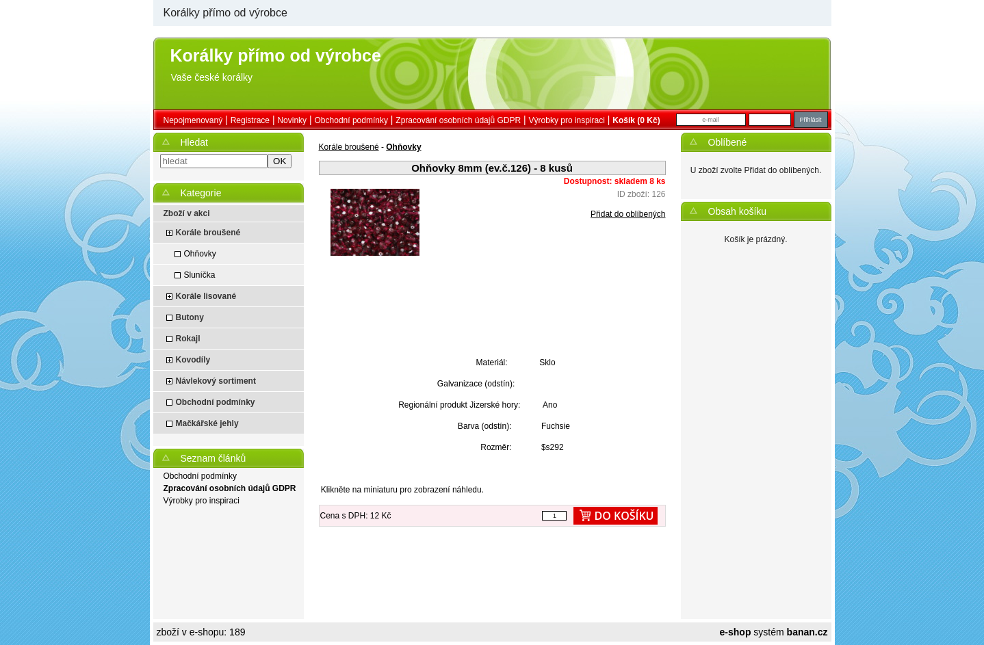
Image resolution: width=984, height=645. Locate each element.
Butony (190, 317)
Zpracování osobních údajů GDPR (458, 120)
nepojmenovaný (193, 120)
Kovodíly (193, 360)
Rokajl (188, 338)
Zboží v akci (187, 213)
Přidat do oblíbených (628, 214)
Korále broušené (208, 232)
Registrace (250, 120)
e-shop (735, 632)
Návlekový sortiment (216, 381)
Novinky (292, 120)
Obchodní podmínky (351, 120)
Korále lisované (206, 296)
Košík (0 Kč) (636, 120)
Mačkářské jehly (207, 423)
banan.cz (807, 632)
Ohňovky (200, 254)
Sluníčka (200, 275)
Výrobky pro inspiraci (567, 120)
